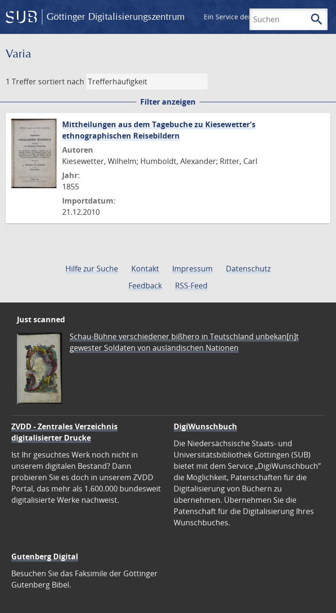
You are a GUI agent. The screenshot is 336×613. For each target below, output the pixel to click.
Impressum (192, 268)
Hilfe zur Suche (91, 268)
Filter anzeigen (168, 102)
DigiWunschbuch (205, 426)
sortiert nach (61, 81)
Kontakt (145, 268)
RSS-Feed (191, 285)
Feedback (145, 285)
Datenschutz (248, 268)
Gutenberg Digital (44, 556)
